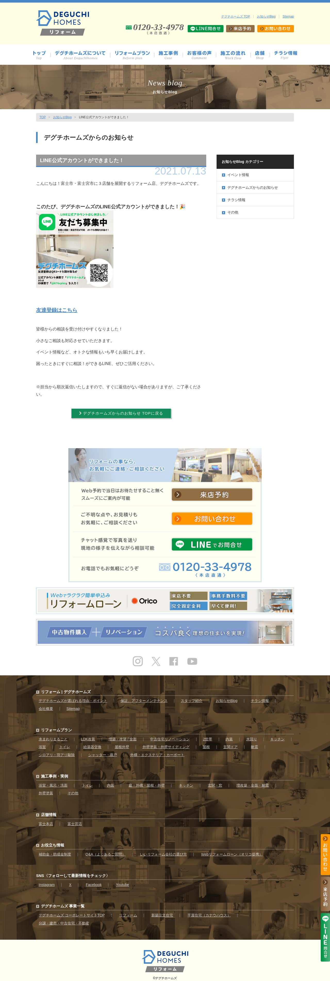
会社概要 (46, 706)
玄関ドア (230, 744)
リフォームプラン (56, 727)
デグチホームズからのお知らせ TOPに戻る (121, 414)
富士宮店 (75, 821)
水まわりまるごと (53, 736)
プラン (134, 55)
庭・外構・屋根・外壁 (147, 783)
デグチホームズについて (82, 55)
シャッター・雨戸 (102, 752)
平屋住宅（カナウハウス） (209, 913)
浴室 (42, 744)
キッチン (277, 736)
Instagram (47, 882)
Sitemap (288, 16)
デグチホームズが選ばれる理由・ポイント (73, 698)
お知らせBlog (266, 16)
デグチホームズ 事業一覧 (63, 903)
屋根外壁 (122, 744)
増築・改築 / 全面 (123, 736)
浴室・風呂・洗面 (53, 783)
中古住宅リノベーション (170, 736)
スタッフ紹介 (191, 698)
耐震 (254, 744)
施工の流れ (235, 55)
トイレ (64, 744)
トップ (41, 55)
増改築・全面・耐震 (252, 783)
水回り (251, 736)
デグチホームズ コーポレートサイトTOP (72, 913)
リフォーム (128, 913)
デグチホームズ (166, 975)
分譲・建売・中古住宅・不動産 (64, 920)
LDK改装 (88, 736)
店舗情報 (262, 55)
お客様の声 (201, 55)
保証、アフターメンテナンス (144, 698)
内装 (229, 736)
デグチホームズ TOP (235, 16)
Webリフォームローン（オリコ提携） (232, 852)
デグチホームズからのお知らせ (250, 187)
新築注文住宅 (162, 913)
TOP (42, 117)
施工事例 (171, 55)
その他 (230, 212)
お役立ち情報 (52, 842)
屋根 (206, 744)
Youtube (122, 882)
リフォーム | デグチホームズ (66, 689)
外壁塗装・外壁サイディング (166, 744)
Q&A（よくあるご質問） (106, 852)
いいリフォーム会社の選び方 (163, 852)
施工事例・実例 (54, 773)
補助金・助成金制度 (55, 852)
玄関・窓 (215, 783)
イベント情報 (235, 175)
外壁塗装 (46, 790)
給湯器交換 (92, 744)
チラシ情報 (286, 55)
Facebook (94, 882)
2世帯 (207, 736)
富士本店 (46, 821)
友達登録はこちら (56, 310)
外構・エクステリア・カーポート (157, 752)
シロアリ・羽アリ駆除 (57, 752)
